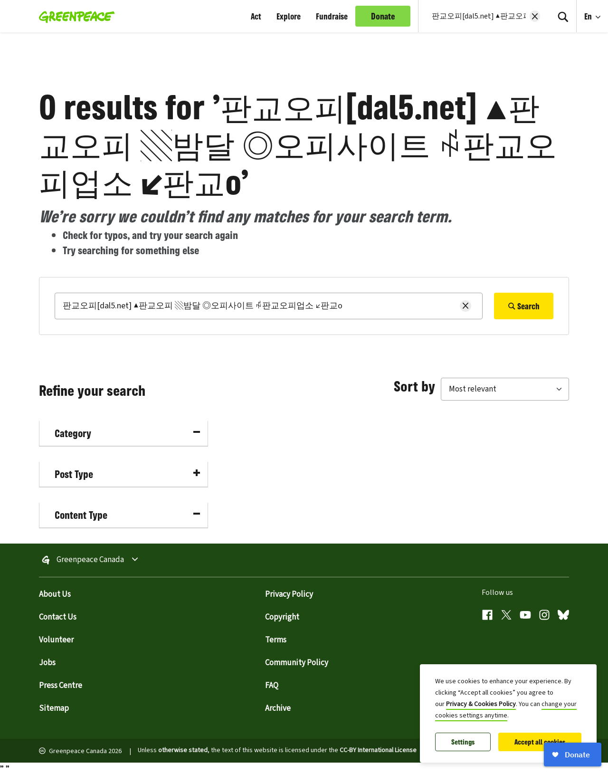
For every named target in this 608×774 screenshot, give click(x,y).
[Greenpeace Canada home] (73, 16)
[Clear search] (535, 16)
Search (524, 306)
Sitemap (54, 708)
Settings (463, 742)
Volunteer (56, 640)
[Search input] (478, 16)
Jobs (47, 663)
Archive (278, 708)
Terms (275, 640)
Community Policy (296, 663)
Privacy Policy (289, 594)
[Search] (563, 16)
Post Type (127, 474)
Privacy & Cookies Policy (481, 704)
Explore (288, 16)
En (589, 16)
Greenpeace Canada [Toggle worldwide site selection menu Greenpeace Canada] (90, 560)
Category (127, 433)
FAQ (271, 685)
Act (256, 16)
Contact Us (57, 617)
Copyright (282, 617)
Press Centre (60, 685)
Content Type (127, 514)
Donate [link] (383, 16)
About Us (55, 594)
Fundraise (332, 16)
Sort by (414, 386)
